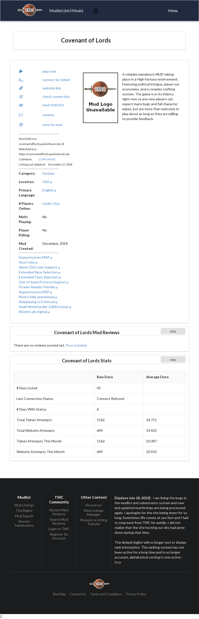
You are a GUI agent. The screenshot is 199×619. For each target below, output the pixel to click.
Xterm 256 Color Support (39, 267)
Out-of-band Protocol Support (44, 282)
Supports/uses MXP (35, 257)
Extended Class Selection (40, 277)
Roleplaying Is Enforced (38, 302)
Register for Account (59, 536)
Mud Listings (24, 505)
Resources (93, 505)
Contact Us (78, 594)
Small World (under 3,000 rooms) (45, 307)
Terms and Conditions (106, 594)
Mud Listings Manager (94, 512)
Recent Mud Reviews (58, 512)
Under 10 (51, 203)
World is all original (34, 312)
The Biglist (24, 510)
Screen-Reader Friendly (38, 287)
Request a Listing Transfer (93, 522)
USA (47, 182)
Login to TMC (59, 529)
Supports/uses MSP (35, 292)
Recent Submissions (24, 523)
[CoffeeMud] (47, 159)
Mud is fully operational (38, 297)
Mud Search (24, 516)
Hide (173, 331)
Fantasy (48, 173)
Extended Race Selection (39, 272)
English (49, 190)
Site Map (59, 594)
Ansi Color (28, 262)
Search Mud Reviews (59, 521)
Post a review (76, 345)
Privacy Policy (136, 594)
